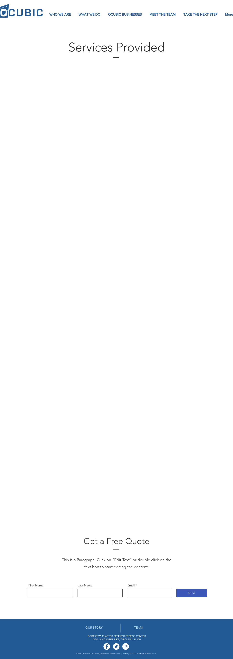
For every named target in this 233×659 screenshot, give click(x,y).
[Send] (191, 593)
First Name (36, 585)
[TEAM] (138, 627)
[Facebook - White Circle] (106, 646)
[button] (60, 14)
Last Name (85, 585)
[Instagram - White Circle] (125, 646)
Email (131, 585)
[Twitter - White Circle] (116, 646)
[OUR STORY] (94, 627)
